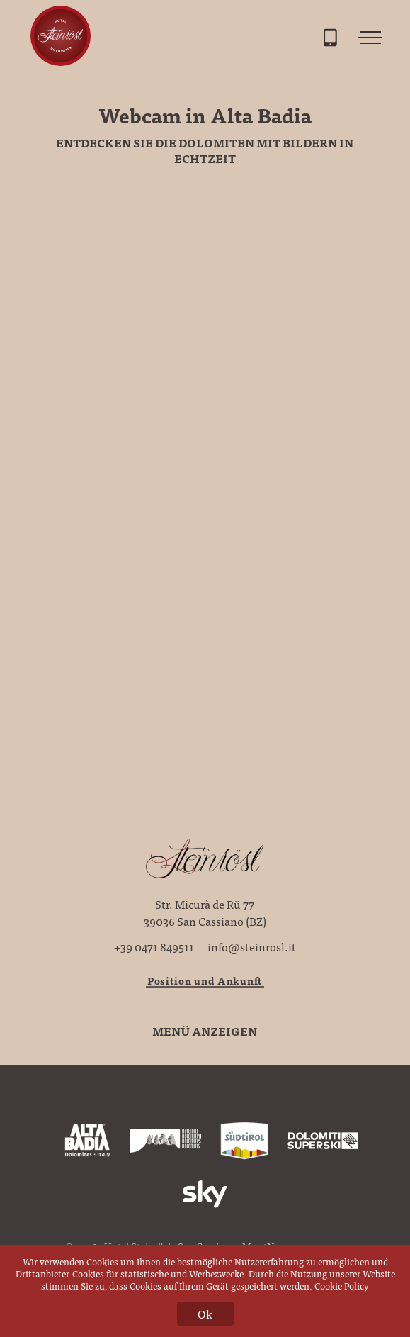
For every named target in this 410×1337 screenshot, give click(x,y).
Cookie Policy (341, 1285)
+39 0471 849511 (154, 946)
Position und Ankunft (205, 980)
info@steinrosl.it (251, 946)
